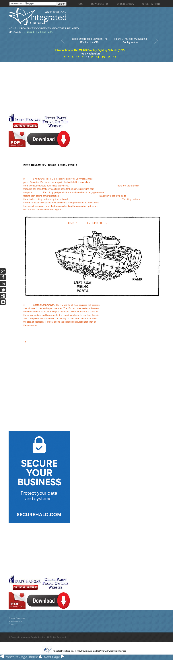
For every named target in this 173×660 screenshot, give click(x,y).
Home (12, 28)
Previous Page (13, 657)
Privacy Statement (17, 618)
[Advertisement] (58, 87)
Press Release (15, 621)
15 (103, 57)
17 (114, 57)
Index (35, 657)
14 (97, 57)
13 (91, 57)
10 (77, 57)
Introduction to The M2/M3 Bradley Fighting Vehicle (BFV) (90, 50)
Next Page (54, 657)
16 (109, 57)
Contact (12, 624)
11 (83, 57)
